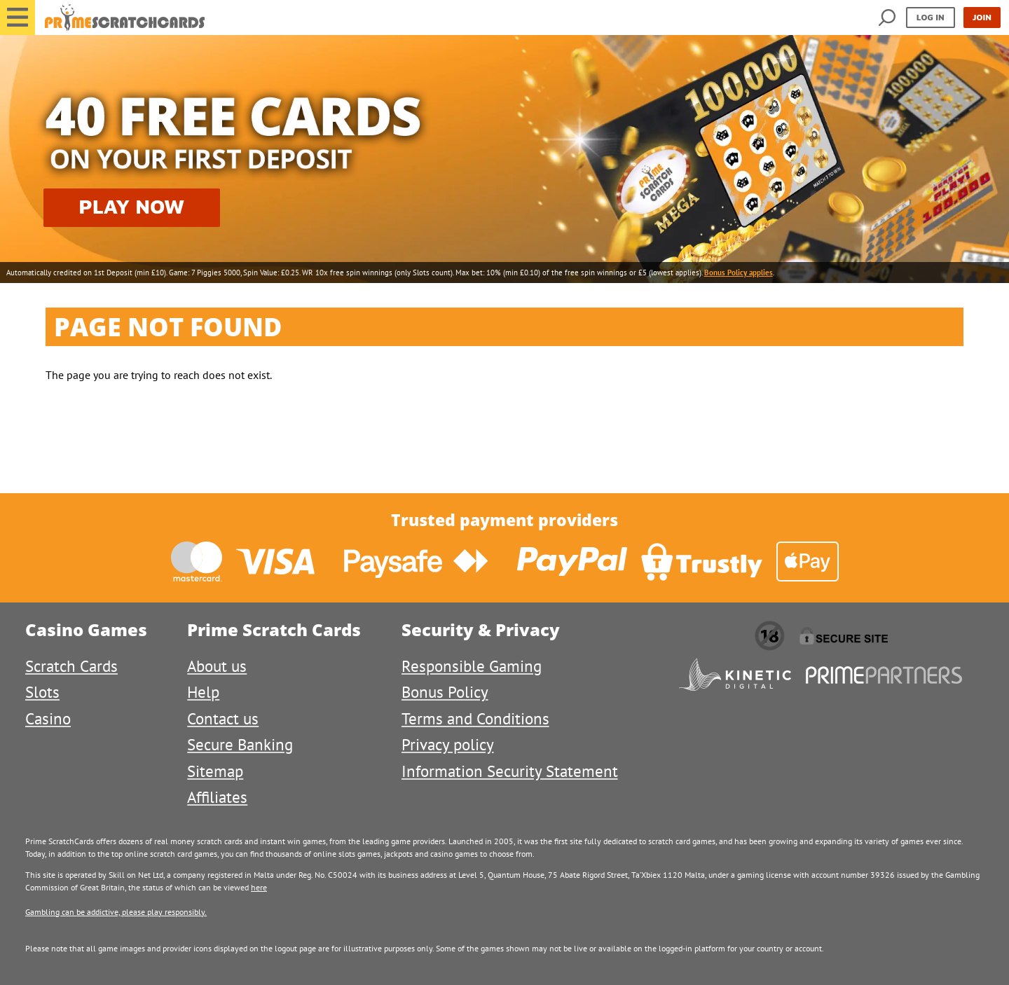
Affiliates (217, 797)
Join (982, 17)
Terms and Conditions (475, 718)
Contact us (223, 718)
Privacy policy (447, 744)
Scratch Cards (71, 666)
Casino (48, 718)
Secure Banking (240, 744)
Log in (931, 17)
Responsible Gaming (471, 666)
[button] (17, 17)
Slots (42, 692)
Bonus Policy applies (738, 272)
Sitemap (215, 771)
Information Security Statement (509, 771)
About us (217, 666)
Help (203, 692)
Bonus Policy (444, 692)
